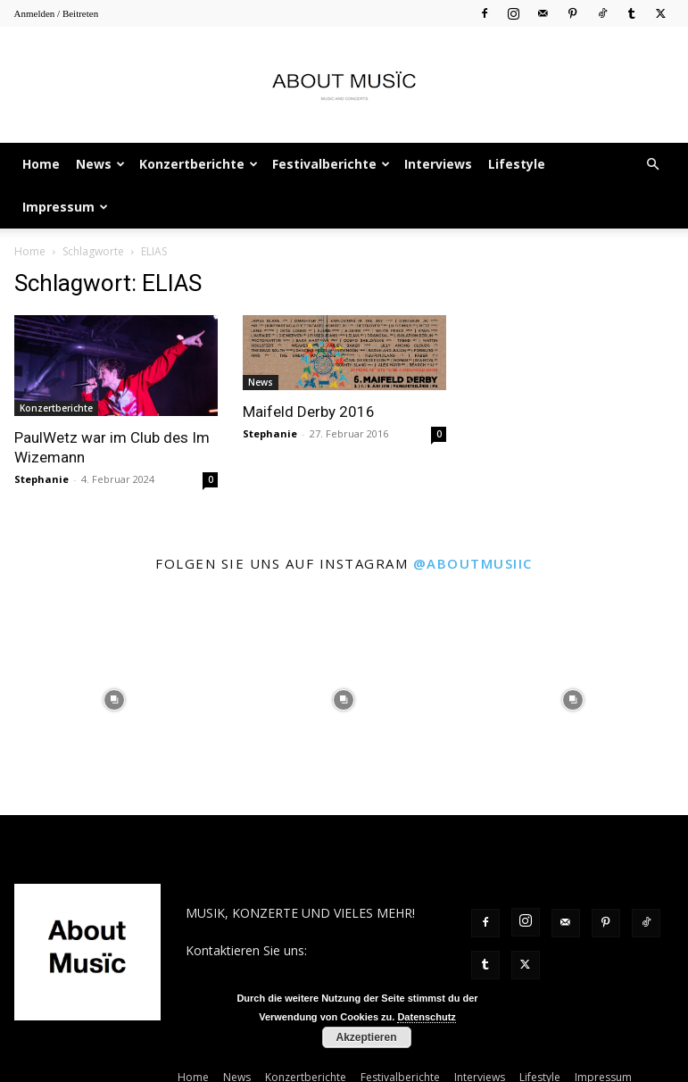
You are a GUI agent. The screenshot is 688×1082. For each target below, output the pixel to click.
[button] (653, 164)
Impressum (65, 206)
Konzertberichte (198, 163)
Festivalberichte (331, 163)
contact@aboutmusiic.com (263, 969)
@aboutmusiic (473, 563)
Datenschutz (426, 1016)
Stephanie (41, 479)
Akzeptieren (366, 1037)
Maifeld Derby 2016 (309, 411)
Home (41, 163)
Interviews (438, 163)
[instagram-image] (114, 700)
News (100, 163)
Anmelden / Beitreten (56, 13)
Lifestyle (516, 163)
